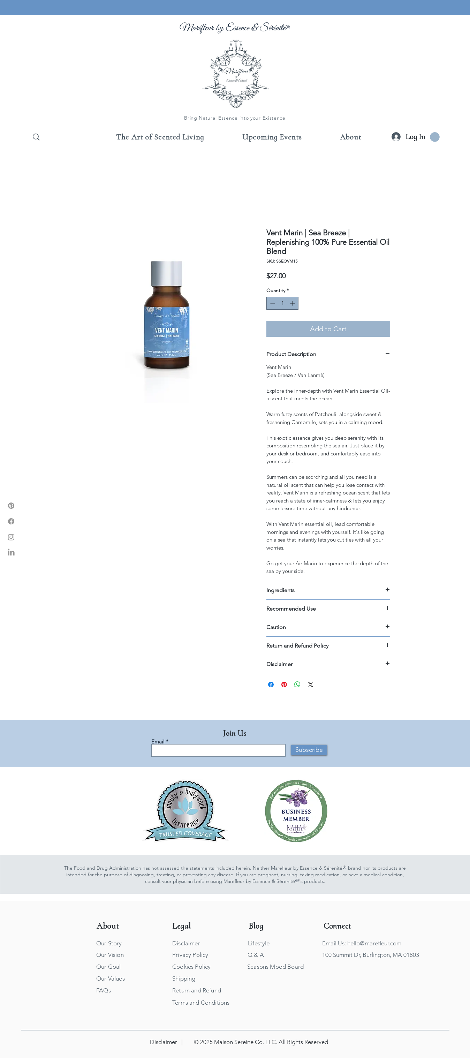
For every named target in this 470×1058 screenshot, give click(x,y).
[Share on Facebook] (271, 684)
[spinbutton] (282, 303)
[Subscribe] (309, 750)
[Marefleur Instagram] (11, 537)
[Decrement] (271, 303)
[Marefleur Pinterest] (11, 505)
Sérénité (272, 28)
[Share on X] (310, 684)
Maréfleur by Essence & (220, 28)
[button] (435, 137)
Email (158, 741)
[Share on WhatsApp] (297, 684)
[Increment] (293, 303)
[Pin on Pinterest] (284, 684)
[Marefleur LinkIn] (11, 553)
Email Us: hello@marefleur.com (361, 943)
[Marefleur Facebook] (11, 521)
